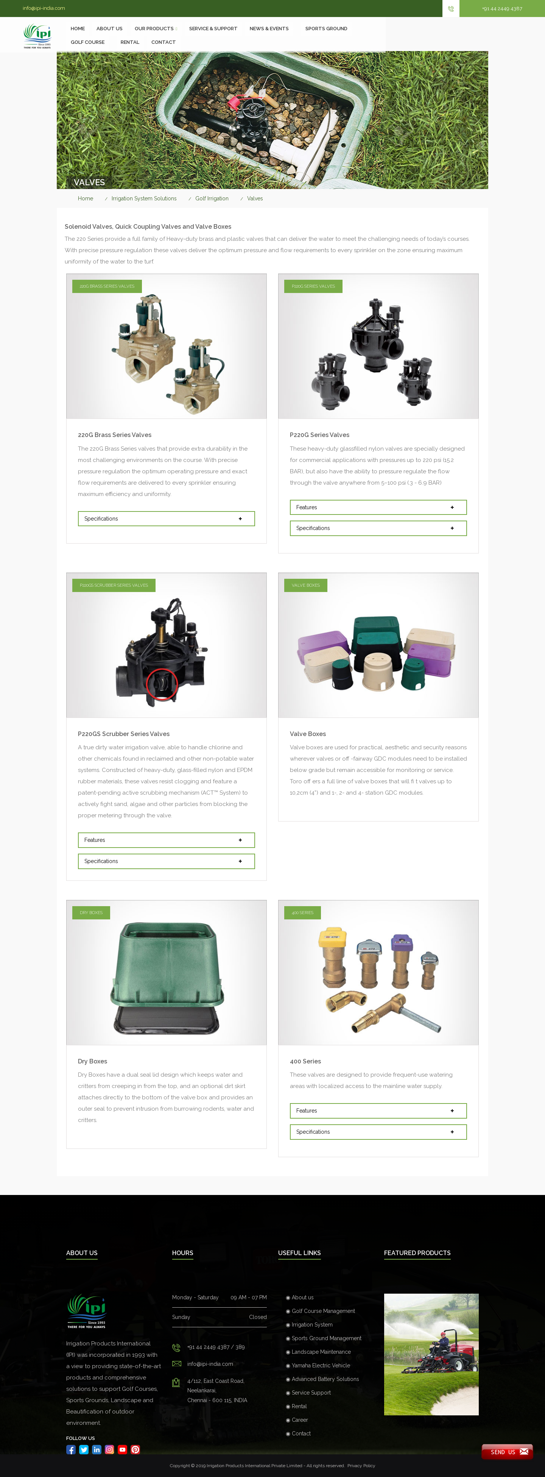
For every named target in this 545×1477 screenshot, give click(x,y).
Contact (505, 36)
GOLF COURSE (428, 36)
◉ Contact (298, 1434)
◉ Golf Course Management (320, 1311)
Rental (471, 36)
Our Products (200, 36)
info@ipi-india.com (44, 8)
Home (122, 36)
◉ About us (300, 1297)
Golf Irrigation (212, 198)
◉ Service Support (308, 1393)
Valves (255, 198)
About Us (155, 36)
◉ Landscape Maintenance (318, 1352)
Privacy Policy (361, 1465)
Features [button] (377, 507)
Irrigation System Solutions (144, 198)
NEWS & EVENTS (315, 36)
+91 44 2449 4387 (502, 8)
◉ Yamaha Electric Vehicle (318, 1365)
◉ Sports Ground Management (323, 1338)
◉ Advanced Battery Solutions (322, 1379)
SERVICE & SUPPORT (259, 36)
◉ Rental (296, 1406)
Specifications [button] (165, 519)
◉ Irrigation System (309, 1325)
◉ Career (297, 1420)
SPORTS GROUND (373, 36)
